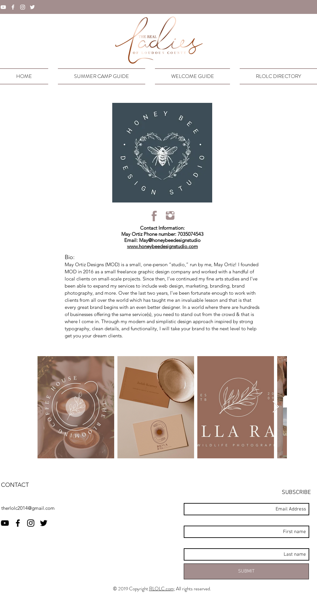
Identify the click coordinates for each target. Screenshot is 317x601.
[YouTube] (3, 7)
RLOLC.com (161, 588)
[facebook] (13, 7)
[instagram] (22, 7)
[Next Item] (275, 407)
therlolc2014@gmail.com (28, 508)
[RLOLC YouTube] (5, 523)
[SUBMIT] (246, 571)
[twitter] (32, 7)
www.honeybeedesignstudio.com (162, 246)
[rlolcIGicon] (170, 216)
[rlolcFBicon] (154, 216)
